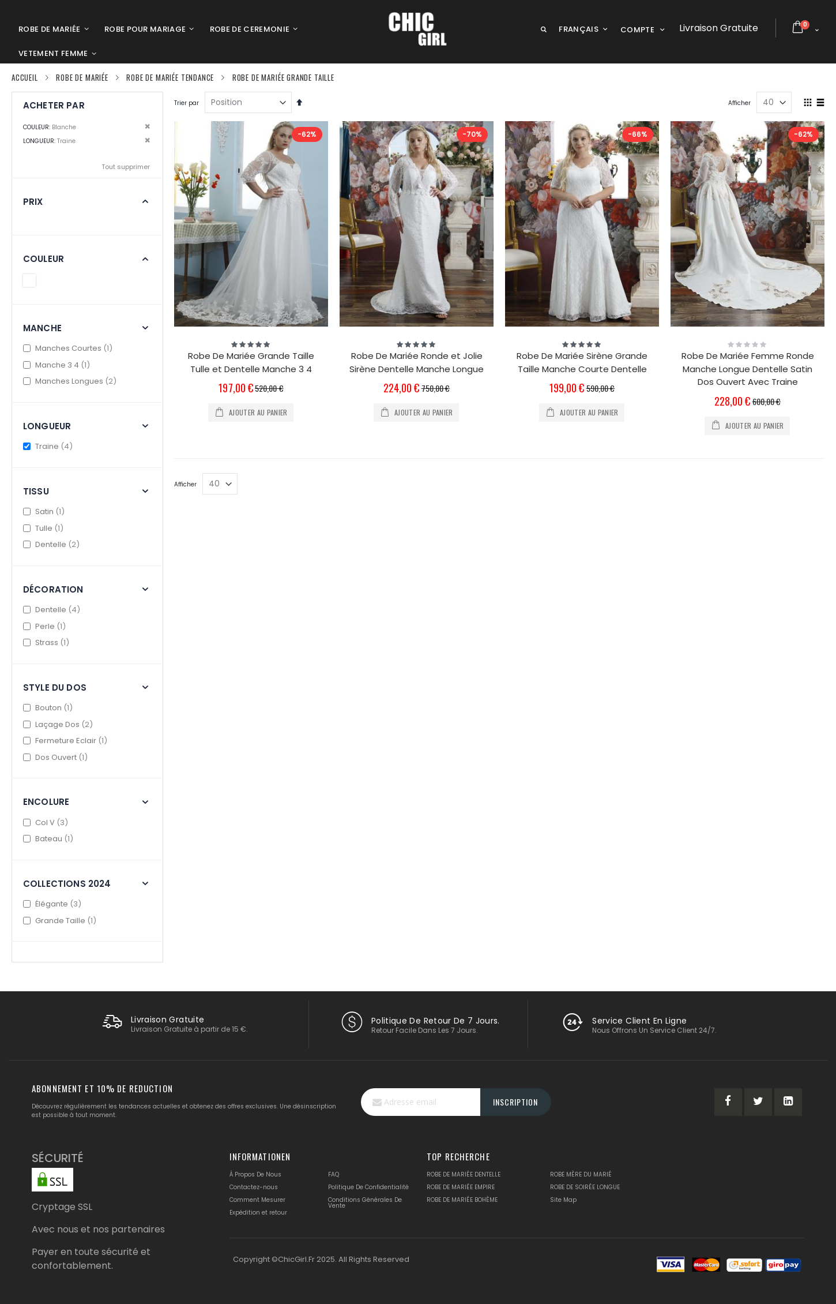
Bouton (49, 707)
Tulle (44, 528)
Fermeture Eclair (66, 740)
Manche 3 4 (58, 364)
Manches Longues (71, 381)
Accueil (25, 77)
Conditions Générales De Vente (365, 1203)
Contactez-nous (253, 1187)
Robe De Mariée (82, 77)
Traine (49, 446)
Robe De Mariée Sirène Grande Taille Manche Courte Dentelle (582, 362)
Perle (46, 626)
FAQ (333, 1174)
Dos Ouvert (57, 757)
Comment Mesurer (257, 1200)
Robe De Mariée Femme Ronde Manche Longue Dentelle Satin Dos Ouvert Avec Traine (747, 369)
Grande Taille (61, 920)
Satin (45, 511)
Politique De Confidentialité (368, 1187)
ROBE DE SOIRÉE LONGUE (585, 1187)
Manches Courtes (69, 348)
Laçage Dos (59, 724)
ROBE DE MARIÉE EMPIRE (461, 1187)
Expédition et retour (258, 1212)
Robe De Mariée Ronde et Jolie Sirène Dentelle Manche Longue (416, 362)
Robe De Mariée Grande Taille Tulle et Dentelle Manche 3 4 (251, 362)
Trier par (186, 103)
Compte (637, 29)
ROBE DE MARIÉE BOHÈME (462, 1200)
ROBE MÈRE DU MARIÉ (581, 1174)
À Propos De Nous (255, 1174)
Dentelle (52, 544)
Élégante (53, 903)
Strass (47, 642)
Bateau (49, 838)
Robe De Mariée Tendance (170, 77)
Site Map (563, 1200)
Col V (47, 822)
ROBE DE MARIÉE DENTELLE (463, 1174)
